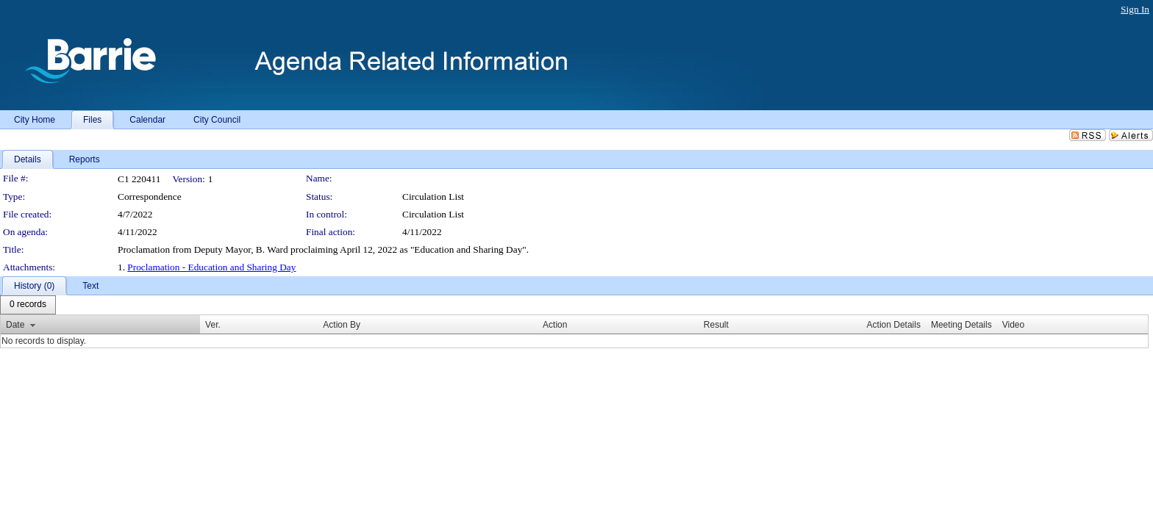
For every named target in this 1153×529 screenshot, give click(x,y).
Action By (341, 325)
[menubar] (28, 304)
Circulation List (433, 214)
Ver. (213, 325)
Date (15, 325)
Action (555, 325)
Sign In (1135, 9)
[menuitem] (28, 305)
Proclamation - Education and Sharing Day (211, 267)
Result (716, 325)
